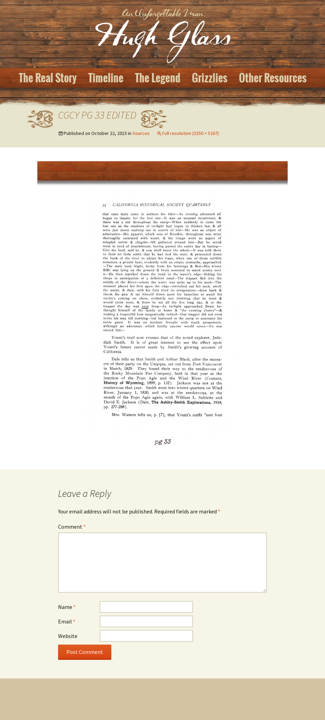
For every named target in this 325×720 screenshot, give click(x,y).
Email (66, 621)
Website (67, 635)
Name (67, 606)
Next (275, 169)
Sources (141, 133)
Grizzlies (210, 78)
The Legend (157, 78)
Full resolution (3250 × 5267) (190, 133)
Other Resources (273, 78)
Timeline (105, 78)
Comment (72, 526)
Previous (56, 169)
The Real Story (48, 78)
